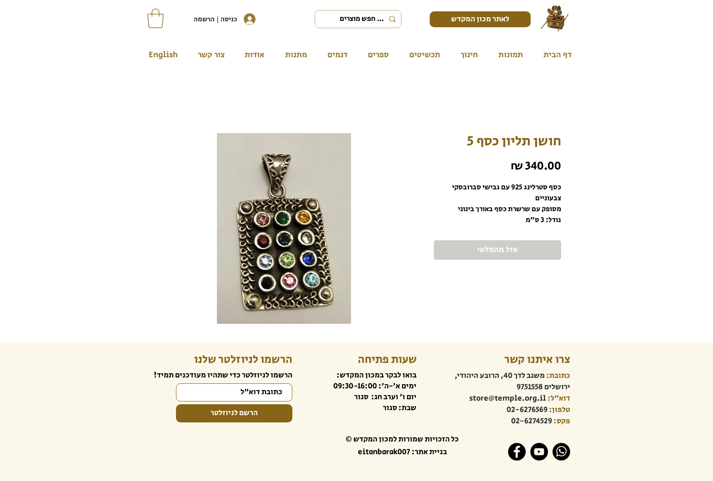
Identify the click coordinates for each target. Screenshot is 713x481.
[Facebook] (517, 452)
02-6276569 (527, 409)
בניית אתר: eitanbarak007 (402, 451)
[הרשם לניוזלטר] (234, 413)
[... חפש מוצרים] (359, 19)
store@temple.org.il (507, 398)
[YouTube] (539, 452)
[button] (155, 18)
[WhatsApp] (561, 452)
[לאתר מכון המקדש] (480, 19)
